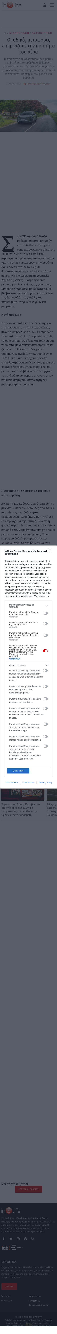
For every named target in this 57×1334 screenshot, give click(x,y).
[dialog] (28, 667)
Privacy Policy (45, 709)
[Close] (51, 625)
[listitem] (28, 679)
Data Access (28, 709)
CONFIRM (18, 697)
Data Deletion (11, 709)
